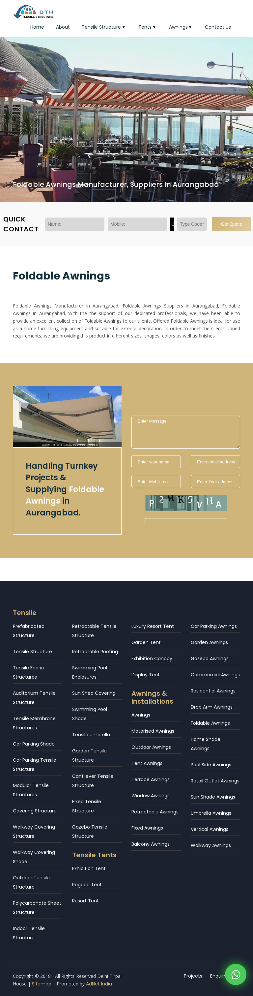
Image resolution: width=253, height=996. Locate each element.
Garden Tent (146, 642)
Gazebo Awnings (210, 658)
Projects (193, 976)
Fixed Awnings (147, 828)
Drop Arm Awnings (212, 707)
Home (37, 27)
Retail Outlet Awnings (215, 780)
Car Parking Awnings (214, 626)
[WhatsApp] (235, 973)
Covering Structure (35, 810)
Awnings (181, 27)
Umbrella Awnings (211, 813)
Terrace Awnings (150, 779)
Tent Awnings (146, 763)
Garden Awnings (209, 642)
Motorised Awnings (152, 731)
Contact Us (218, 27)
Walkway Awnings (211, 845)
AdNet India (99, 984)
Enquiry (218, 976)
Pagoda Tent (87, 884)
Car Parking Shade (34, 744)
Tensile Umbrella (91, 734)
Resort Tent (85, 900)
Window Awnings (150, 795)
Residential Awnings (213, 691)
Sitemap (41, 984)
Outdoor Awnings (151, 747)
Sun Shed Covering (94, 693)
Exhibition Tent (89, 868)
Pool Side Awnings (211, 764)
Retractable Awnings (155, 811)
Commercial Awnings (215, 674)
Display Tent (145, 674)
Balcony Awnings (150, 844)
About (63, 27)
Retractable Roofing (95, 651)
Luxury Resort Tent (152, 626)
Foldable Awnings (210, 723)
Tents (147, 27)
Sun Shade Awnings (213, 797)
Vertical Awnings (209, 829)
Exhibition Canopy (151, 658)
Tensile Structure (104, 27)
